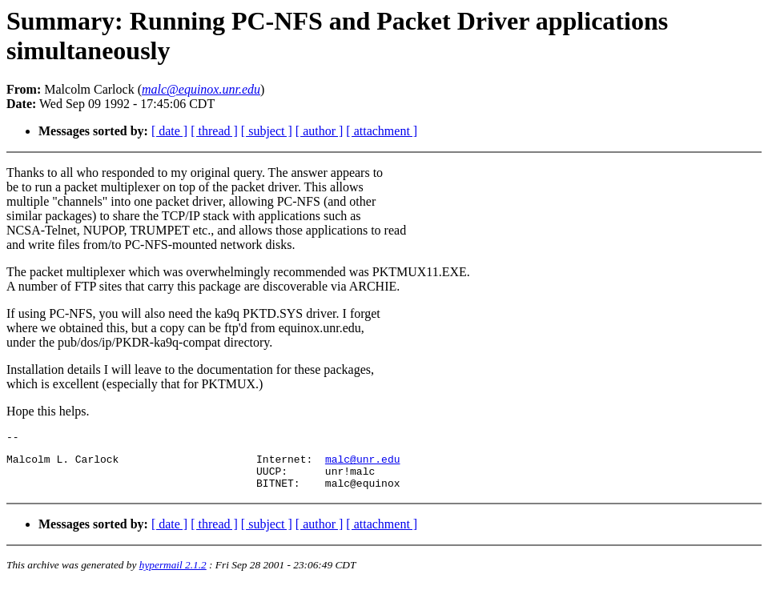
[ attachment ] (381, 131)
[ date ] (169, 131)
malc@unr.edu (362, 463)
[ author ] (320, 131)
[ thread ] (214, 131)
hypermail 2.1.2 (173, 574)
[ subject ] (266, 131)
